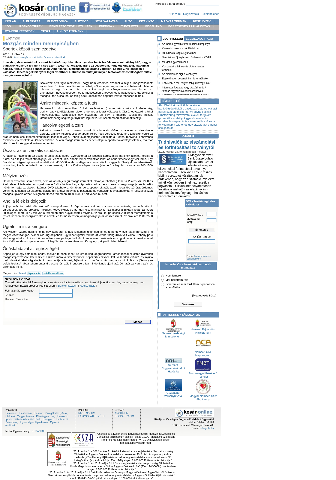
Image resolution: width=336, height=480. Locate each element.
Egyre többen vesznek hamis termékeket (185, 78)
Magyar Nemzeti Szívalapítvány (198, 257)
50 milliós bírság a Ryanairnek (179, 52)
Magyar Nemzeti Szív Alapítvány (203, 396)
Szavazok (188, 304)
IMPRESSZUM (86, 413)
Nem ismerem (174, 275)
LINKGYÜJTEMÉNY (70, 31)
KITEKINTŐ (146, 21)
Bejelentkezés (210, 13)
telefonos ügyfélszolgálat (191, 124)
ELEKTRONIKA (57, 21)
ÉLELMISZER (31, 21)
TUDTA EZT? (129, 26)
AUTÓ (128, 21)
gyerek (190, 118)
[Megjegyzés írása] (204, 295)
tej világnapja (166, 124)
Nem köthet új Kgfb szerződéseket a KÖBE (186, 57)
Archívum (175, 13)
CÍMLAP (10, 21)
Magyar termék (25, 416)
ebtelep (202, 108)
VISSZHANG (153, 26)
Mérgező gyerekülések (175, 61)
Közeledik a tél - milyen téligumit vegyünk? (186, 83)
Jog (53, 416)
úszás (47, 57)
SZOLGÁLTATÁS (106, 21)
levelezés (202, 118)
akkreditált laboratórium (187, 105)
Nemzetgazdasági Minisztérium (173, 333)
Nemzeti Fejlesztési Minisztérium (203, 329)
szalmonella (195, 121)
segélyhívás (179, 121)
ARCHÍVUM (121, 413)
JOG (8, 26)
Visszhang (12, 422)
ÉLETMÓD (81, 21)
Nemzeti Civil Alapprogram (203, 352)
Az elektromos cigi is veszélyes (179, 73)
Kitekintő (10, 416)
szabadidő (58, 57)
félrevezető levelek (187, 115)
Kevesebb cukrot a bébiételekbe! (180, 48)
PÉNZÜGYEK (202, 21)
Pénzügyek (42, 416)
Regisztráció (191, 13)
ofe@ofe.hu (207, 428)
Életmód (38, 413)
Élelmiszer (11, 413)
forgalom (205, 115)
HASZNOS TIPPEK (30, 26)
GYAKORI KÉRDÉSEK (20, 31)
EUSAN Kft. (38, 431)
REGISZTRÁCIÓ (124, 416)
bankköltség (166, 108)
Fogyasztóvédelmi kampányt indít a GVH (185, 95)
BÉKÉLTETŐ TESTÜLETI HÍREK (70, 26)
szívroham (210, 121)
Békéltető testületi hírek (27, 419)
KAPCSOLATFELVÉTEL (92, 416)
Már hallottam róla (176, 279)
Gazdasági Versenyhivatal (173, 393)
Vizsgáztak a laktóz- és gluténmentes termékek (183, 67)
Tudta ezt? (62, 419)
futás (40, 57)
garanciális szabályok (172, 118)
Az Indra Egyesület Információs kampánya (186, 43)
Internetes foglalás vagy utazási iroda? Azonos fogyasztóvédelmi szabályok (184, 89)
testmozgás (21, 57)
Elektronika (25, 413)
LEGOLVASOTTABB (199, 38)
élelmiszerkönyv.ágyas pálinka (192, 111)
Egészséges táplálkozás (34, 422)
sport (32, 57)
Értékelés (201, 229)
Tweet (22, 273)
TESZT (45, 31)
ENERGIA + (106, 26)
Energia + (48, 419)
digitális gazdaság (185, 108)
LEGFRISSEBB (173, 38)
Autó (64, 413)
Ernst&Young (166, 115)
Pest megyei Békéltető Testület (203, 373)
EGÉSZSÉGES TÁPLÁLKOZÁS (189, 26)
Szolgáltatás (52, 413)
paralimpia (165, 121)
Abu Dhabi (165, 105)
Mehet (138, 322)
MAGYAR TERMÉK (173, 21)
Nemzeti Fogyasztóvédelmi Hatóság (173, 367)
